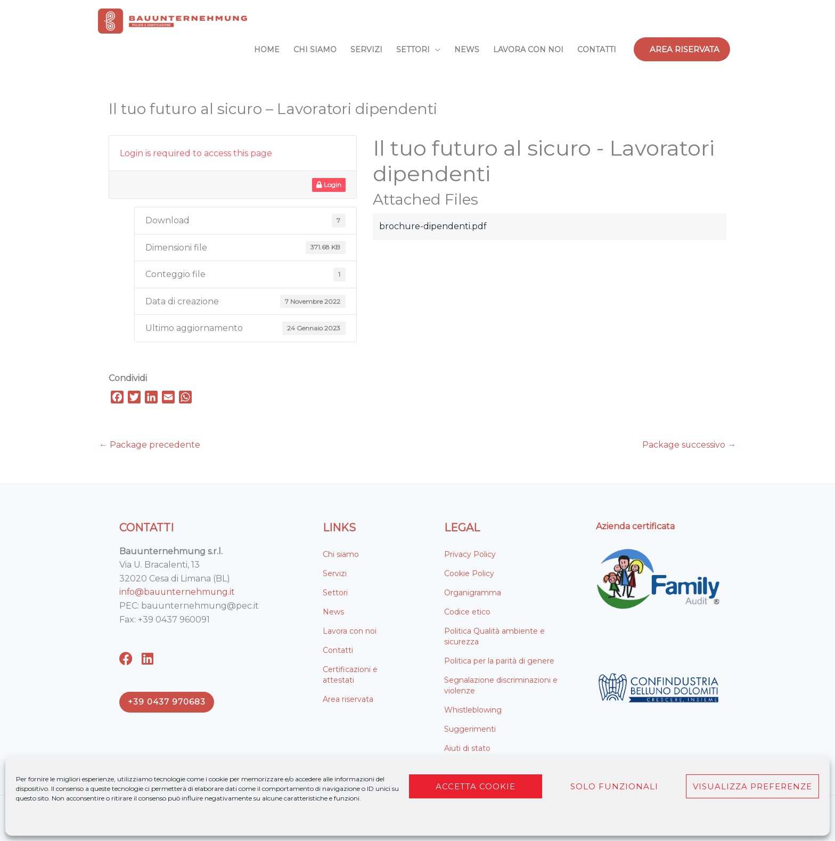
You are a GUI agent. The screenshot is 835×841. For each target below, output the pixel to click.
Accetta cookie (475, 786)
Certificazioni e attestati (350, 675)
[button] (682, 49)
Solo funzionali (614, 786)
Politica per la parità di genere (499, 661)
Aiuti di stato (467, 748)
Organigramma (472, 592)
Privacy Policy (470, 554)
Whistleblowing (473, 710)
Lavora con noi (349, 631)
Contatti (338, 650)
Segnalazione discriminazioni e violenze (501, 685)
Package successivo (689, 445)
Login (328, 185)
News (333, 612)
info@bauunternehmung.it (178, 592)
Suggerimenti (470, 729)
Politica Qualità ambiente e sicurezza (494, 636)
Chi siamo (341, 554)
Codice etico (467, 612)
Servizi (335, 573)
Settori (335, 592)
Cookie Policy (469, 573)
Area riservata (348, 699)
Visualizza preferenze (752, 786)
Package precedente (149, 445)
